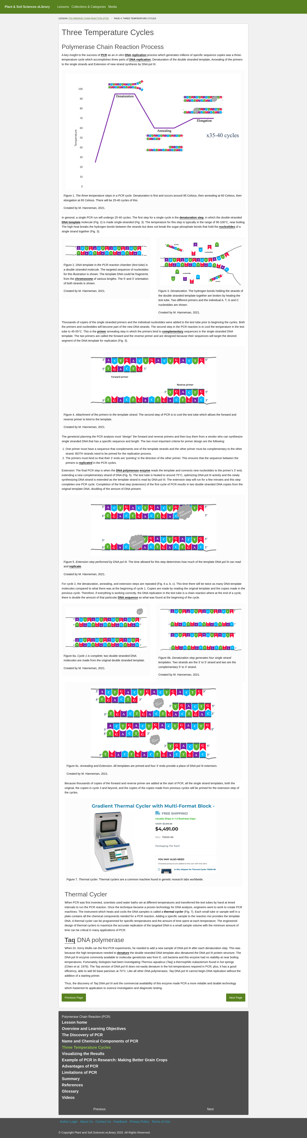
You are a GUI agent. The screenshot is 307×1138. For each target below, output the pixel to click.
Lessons (63, 6)
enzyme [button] (145, 470)
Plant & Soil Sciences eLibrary (27, 6)
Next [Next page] (210, 1109)
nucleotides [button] (227, 226)
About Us (86, 1121)
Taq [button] (70, 939)
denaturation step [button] (192, 217)
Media (112, 6)
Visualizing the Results (83, 1053)
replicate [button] (75, 566)
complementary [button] (172, 331)
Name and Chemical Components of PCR (100, 1041)
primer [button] (101, 331)
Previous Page (74, 997)
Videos (68, 1097)
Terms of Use (161, 1121)
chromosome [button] (84, 278)
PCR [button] (104, 55)
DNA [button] (128, 55)
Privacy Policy (139, 1121)
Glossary (70, 1091)
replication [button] (139, 55)
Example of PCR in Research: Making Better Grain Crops (114, 1060)
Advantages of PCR (80, 1066)
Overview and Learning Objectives (94, 1028)
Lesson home (74, 1022)
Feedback (120, 1121)
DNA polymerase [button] (127, 470)
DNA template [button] (71, 222)
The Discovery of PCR (82, 1035)
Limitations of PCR (79, 1072)
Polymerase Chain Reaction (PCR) (89, 18)
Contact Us (103, 1121)
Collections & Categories (88, 6)
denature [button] (123, 952)
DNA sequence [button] (128, 597)
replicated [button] (85, 462)
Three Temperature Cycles (86, 1047)
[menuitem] (63, 7)
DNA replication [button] (140, 59)
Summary (71, 1079)
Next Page (235, 997)
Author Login (69, 1121)
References (72, 1085)
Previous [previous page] (99, 1109)
